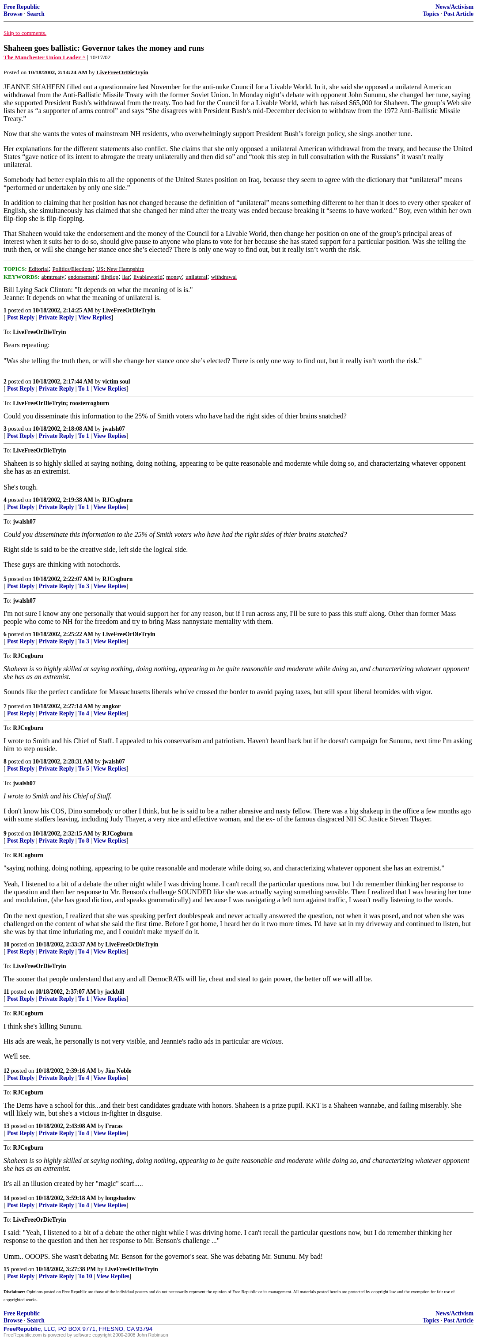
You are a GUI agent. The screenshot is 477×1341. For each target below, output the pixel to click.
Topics (431, 14)
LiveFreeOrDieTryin (128, 310)
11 (6, 991)
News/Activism (454, 7)
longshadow (120, 1198)
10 (7, 944)
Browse (13, 14)
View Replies (94, 317)
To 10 (85, 1276)
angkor (111, 706)
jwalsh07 (113, 428)
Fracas (113, 1126)
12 (7, 1070)
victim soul (116, 381)
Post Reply (20, 317)
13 (7, 1126)
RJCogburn (117, 500)
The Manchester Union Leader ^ (45, 57)
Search (36, 14)
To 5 (83, 768)
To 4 (83, 713)
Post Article (458, 14)
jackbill (115, 991)
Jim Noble (118, 1070)
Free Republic (22, 7)
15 (7, 1269)
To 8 (83, 840)
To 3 (83, 586)
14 (7, 1198)
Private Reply (56, 317)
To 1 (83, 388)
